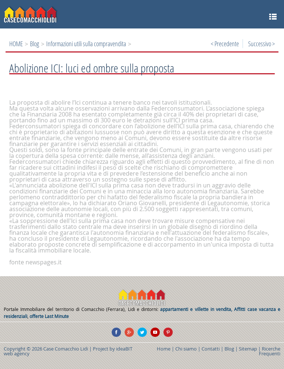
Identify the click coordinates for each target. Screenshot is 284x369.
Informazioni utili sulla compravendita (86, 43)
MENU (273, 17)
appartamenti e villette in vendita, (197, 309)
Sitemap (248, 348)
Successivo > (261, 43)
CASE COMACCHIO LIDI (142, 297)
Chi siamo (186, 348)
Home (163, 348)
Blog (34, 43)
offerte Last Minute (49, 316)
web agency (17, 353)
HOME (16, 43)
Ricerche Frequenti (269, 351)
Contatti (211, 348)
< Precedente (225, 43)
